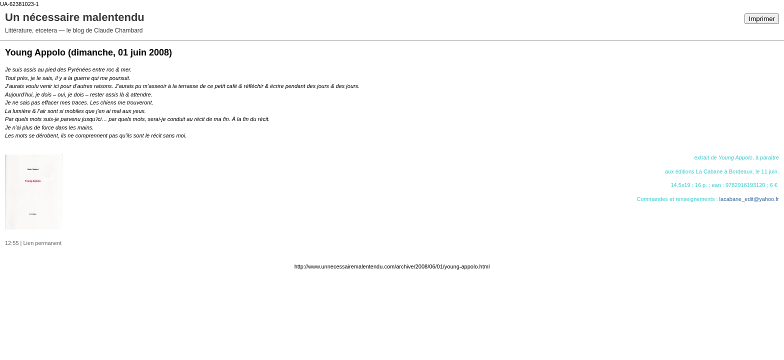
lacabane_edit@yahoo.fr (749, 199)
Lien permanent (43, 243)
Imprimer (761, 18)
